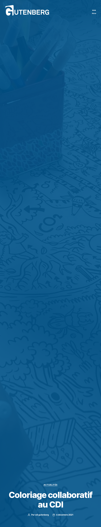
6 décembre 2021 (64, 515)
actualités (50, 485)
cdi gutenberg (42, 515)
